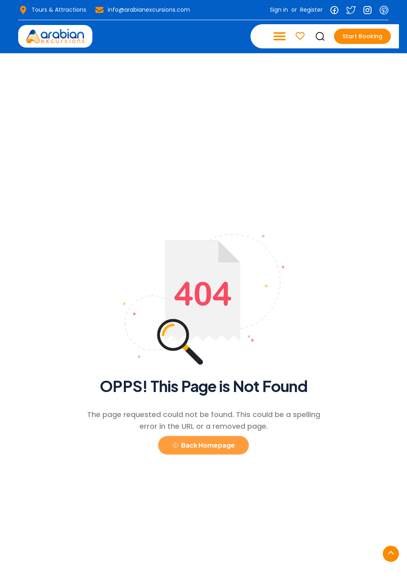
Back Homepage (203, 445)
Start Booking (362, 36)
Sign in (279, 9)
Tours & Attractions (52, 10)
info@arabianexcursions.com (142, 10)
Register (311, 9)
